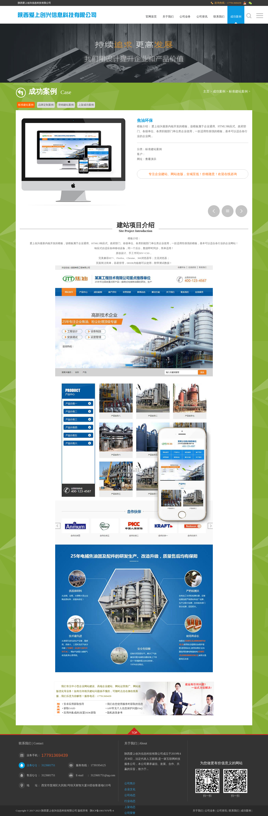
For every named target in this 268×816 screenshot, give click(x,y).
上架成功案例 (86, 104)
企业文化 (129, 789)
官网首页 (151, 16)
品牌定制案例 (46, 104)
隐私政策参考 (115, 712)
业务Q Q (32, 765)
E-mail (79, 775)
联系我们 (218, 16)
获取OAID (69, 708)
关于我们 (168, 16)
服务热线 (81, 765)
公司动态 (129, 795)
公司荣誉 (129, 812)
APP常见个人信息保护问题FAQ (124, 708)
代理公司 (214, 211)
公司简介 (129, 783)
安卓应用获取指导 (74, 703)
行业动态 (129, 801)
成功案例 (235, 16)
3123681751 (48, 765)
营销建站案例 (66, 104)
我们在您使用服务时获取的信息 (125, 703)
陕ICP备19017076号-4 (102, 810)
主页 (206, 91)
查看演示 (150, 159)
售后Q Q (32, 775)
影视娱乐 (241, 211)
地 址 (32, 785)
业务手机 (32, 755)
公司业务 (185, 16)
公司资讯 (202, 16)
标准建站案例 (238, 91)
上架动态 (129, 807)
